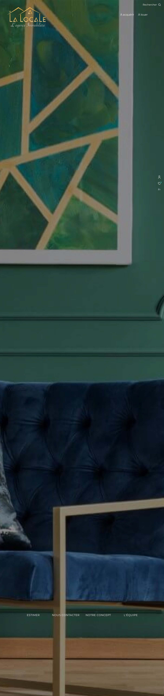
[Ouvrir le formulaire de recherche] (152, 4)
